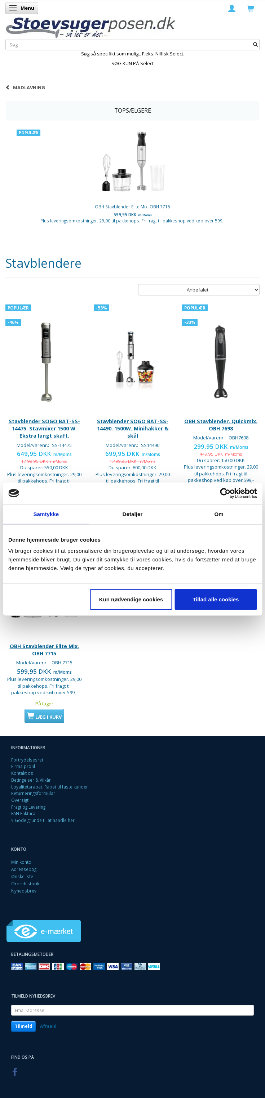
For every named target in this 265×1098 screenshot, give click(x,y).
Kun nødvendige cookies (131, 599)
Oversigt (19, 800)
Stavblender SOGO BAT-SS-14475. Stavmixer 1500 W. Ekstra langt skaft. (44, 428)
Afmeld (48, 1026)
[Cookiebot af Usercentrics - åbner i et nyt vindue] (225, 493)
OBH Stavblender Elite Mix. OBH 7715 (132, 206)
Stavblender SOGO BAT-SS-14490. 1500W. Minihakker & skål (132, 428)
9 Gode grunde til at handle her (43, 820)
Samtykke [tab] (46, 514)
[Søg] (255, 44)
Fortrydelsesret (27, 760)
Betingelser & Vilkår (31, 780)
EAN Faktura (23, 813)
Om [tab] (219, 514)
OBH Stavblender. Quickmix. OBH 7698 (220, 425)
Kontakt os (22, 773)
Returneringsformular (33, 793)
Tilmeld (23, 1026)
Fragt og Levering (28, 807)
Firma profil (23, 766)
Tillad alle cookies (216, 599)
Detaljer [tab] (133, 514)
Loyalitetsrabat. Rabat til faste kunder (49, 787)
